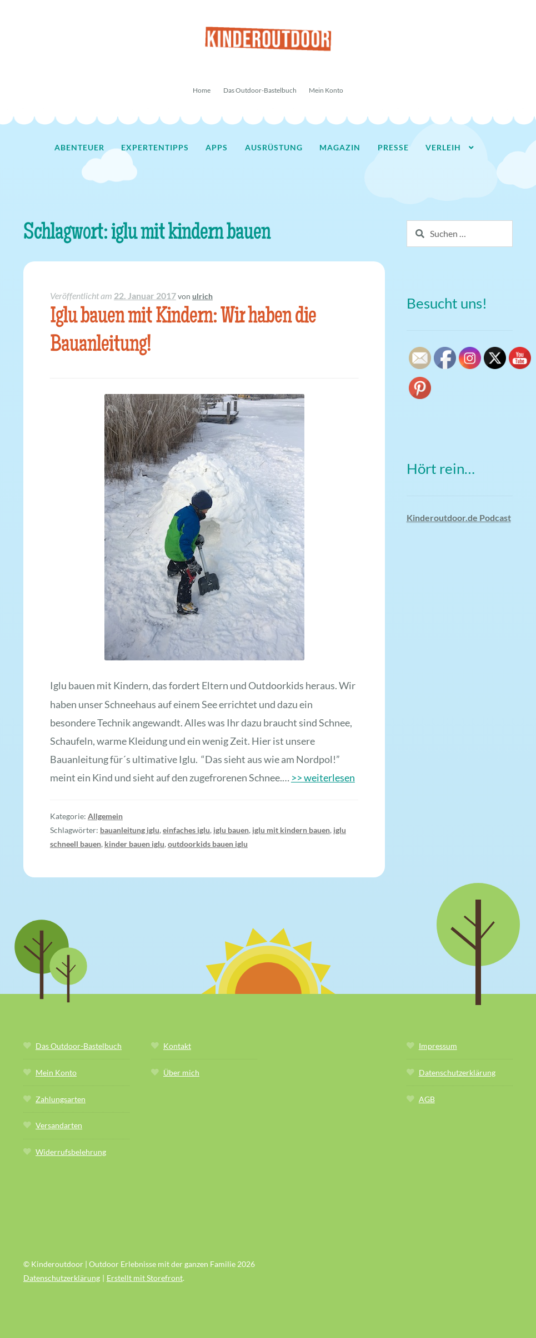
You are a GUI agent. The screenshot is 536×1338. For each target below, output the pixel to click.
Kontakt (177, 1046)
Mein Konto (326, 90)
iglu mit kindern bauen (291, 830)
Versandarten (59, 1125)
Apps (217, 147)
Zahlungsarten (61, 1099)
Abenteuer (79, 147)
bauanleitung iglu (129, 830)
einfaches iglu (186, 830)
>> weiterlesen (323, 777)
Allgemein (105, 816)
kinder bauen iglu (134, 844)
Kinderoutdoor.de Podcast (459, 517)
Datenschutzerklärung (457, 1072)
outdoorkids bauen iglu (208, 844)
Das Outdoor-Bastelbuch (260, 90)
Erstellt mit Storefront (145, 1278)
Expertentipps (155, 147)
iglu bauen (231, 830)
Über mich (181, 1072)
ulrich (202, 296)
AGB (427, 1099)
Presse (393, 147)
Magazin (339, 147)
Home (202, 90)
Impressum (438, 1046)
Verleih (443, 147)
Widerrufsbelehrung (71, 1152)
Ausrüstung (274, 147)
